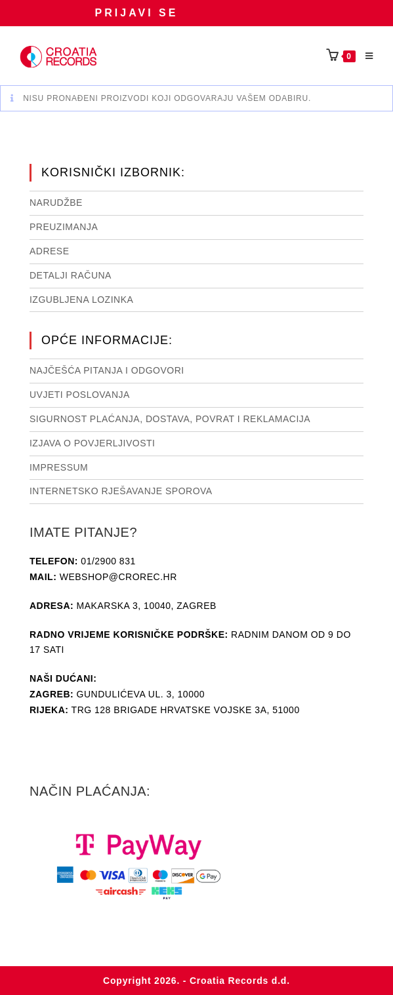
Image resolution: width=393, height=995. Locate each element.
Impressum (59, 467)
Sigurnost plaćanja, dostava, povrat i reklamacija (170, 419)
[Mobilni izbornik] (365, 56)
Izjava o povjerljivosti (92, 443)
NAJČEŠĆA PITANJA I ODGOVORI (107, 370)
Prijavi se (136, 12)
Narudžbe (56, 202)
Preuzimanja (64, 227)
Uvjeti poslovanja (80, 394)
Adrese (50, 251)
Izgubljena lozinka (81, 299)
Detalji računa (71, 275)
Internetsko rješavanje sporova (121, 491)
